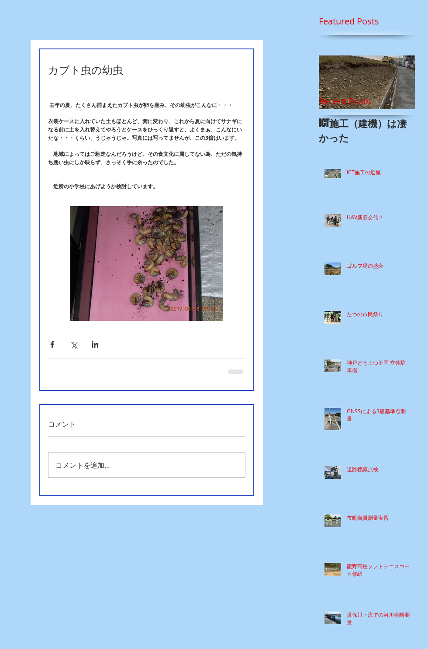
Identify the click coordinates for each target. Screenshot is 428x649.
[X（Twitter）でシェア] (73, 344)
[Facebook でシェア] (52, 344)
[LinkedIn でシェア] (95, 344)
